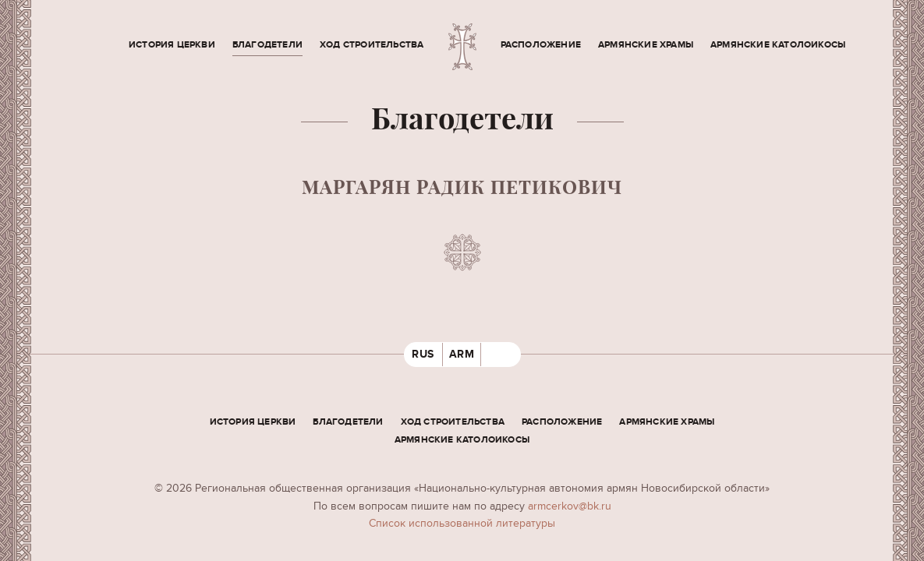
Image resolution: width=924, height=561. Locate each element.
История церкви (172, 45)
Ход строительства (371, 45)
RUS (423, 354)
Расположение (541, 45)
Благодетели (267, 45)
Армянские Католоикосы (777, 45)
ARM (462, 354)
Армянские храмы (645, 45)
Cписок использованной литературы (462, 523)
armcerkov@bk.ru (569, 506)
